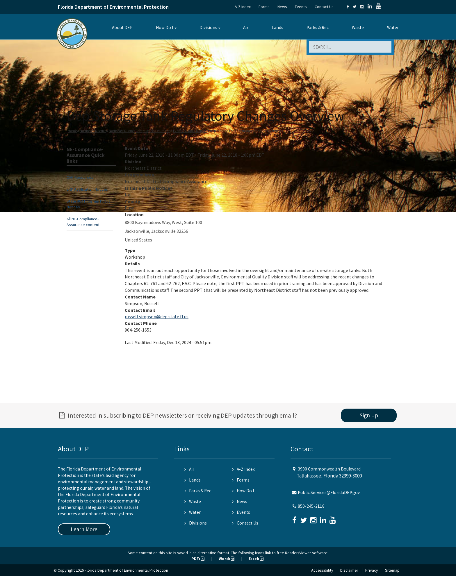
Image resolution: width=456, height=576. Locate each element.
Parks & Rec (318, 27)
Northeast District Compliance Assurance (139, 130)
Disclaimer (349, 570)
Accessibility (322, 570)
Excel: (256, 558)
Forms (264, 6)
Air (245, 27)
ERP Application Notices (87, 189)
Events (301, 6)
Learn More (84, 529)
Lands (277, 27)
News (282, 6)
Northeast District (93, 130)
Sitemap (392, 570)
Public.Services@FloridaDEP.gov (329, 492)
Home (72, 130)
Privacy (371, 570)
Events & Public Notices (190, 130)
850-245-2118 (311, 506)
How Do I (164, 27)
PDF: (197, 558)
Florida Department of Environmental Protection (113, 6)
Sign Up (369, 415)
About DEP (122, 27)
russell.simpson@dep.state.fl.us (156, 316)
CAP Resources (80, 177)
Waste (358, 27)
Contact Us (324, 6)
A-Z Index (243, 6)
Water (393, 27)
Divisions (208, 27)
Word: (226, 558)
